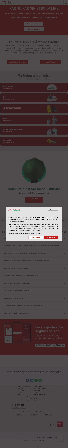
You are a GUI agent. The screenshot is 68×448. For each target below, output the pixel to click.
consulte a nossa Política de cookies (30, 233)
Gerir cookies (36, 237)
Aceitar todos (51, 237)
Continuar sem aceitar (53, 210)
